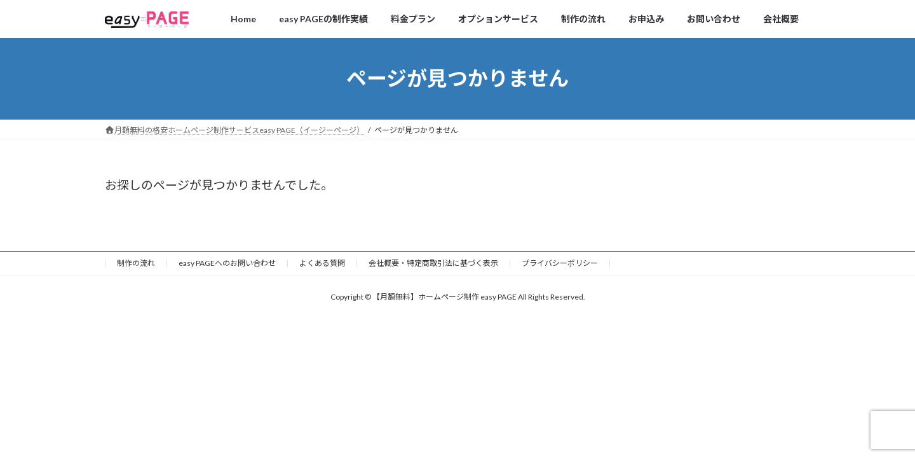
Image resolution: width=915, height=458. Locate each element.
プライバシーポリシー (560, 263)
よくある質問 (322, 263)
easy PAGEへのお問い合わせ (227, 263)
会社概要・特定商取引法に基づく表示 (433, 263)
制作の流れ (136, 263)
